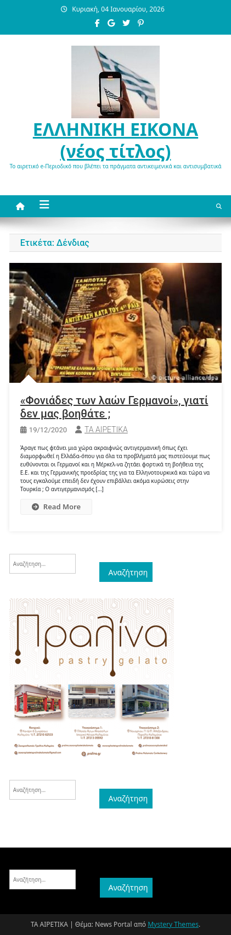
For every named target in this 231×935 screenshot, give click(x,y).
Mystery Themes (173, 924)
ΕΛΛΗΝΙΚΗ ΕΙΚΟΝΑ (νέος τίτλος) (115, 140)
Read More (56, 507)
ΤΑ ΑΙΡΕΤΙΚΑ (106, 429)
